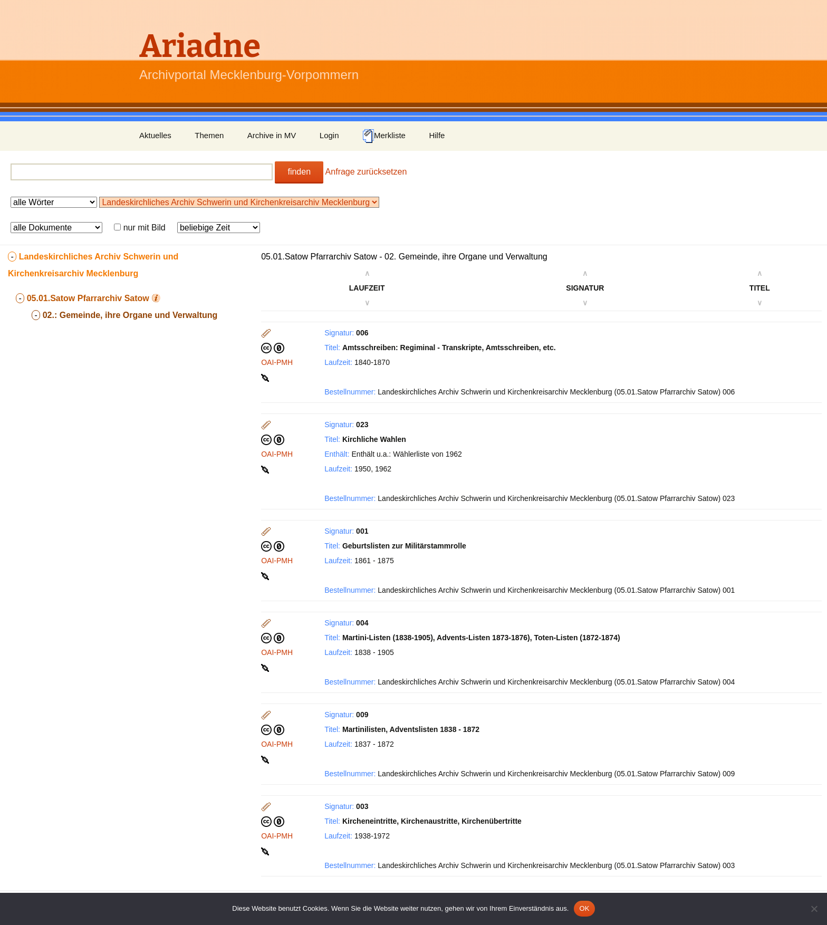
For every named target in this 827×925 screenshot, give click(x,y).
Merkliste (384, 136)
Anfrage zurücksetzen (366, 171)
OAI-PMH (277, 362)
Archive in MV (271, 135)
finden (299, 171)
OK (584, 908)
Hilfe (437, 135)
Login (329, 135)
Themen (209, 135)
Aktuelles (155, 135)
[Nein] (814, 908)
